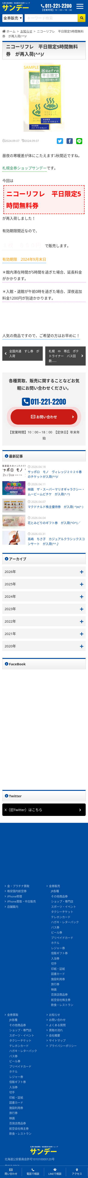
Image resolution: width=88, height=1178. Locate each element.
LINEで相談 (54, 1173)
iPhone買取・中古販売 (21, 902)
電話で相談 (33, 1173)
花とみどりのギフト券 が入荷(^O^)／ (54, 523)
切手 (54, 964)
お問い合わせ (44, 417)
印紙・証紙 (58, 969)
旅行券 (55, 984)
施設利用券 (58, 979)
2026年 (10, 571)
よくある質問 (57, 1025)
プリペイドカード (62, 938)
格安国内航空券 (17, 891)
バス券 (55, 927)
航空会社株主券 (60, 1000)
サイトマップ (57, 1041)
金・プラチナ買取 (18, 886)
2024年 (10, 596)
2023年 (10, 608)
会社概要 (54, 1036)
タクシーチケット (62, 912)
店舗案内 (12, 907)
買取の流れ (56, 1030)
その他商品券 (59, 896)
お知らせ (54, 1015)
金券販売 (54, 886)
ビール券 (56, 933)
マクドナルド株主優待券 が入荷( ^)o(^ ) (55, 507)
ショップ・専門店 (62, 902)
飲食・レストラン (62, 1005)
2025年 (10, 584)
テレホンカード (60, 917)
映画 (54, 990)
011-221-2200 (58, 6)
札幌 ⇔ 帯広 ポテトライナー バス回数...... (64, 356)
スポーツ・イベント (63, 907)
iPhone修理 (14, 896)
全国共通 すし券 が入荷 (24, 353)
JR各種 (55, 891)
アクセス (77, 1173)
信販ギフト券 (59, 953)
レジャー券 (58, 948)
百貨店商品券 (59, 995)
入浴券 (55, 959)
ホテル (55, 943)
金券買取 (12, 1015)
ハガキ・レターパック (65, 922)
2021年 (10, 633)
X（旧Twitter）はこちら (23, 809)
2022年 (10, 621)
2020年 (10, 646)
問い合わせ (11, 1173)
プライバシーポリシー (63, 1046)
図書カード (58, 974)
